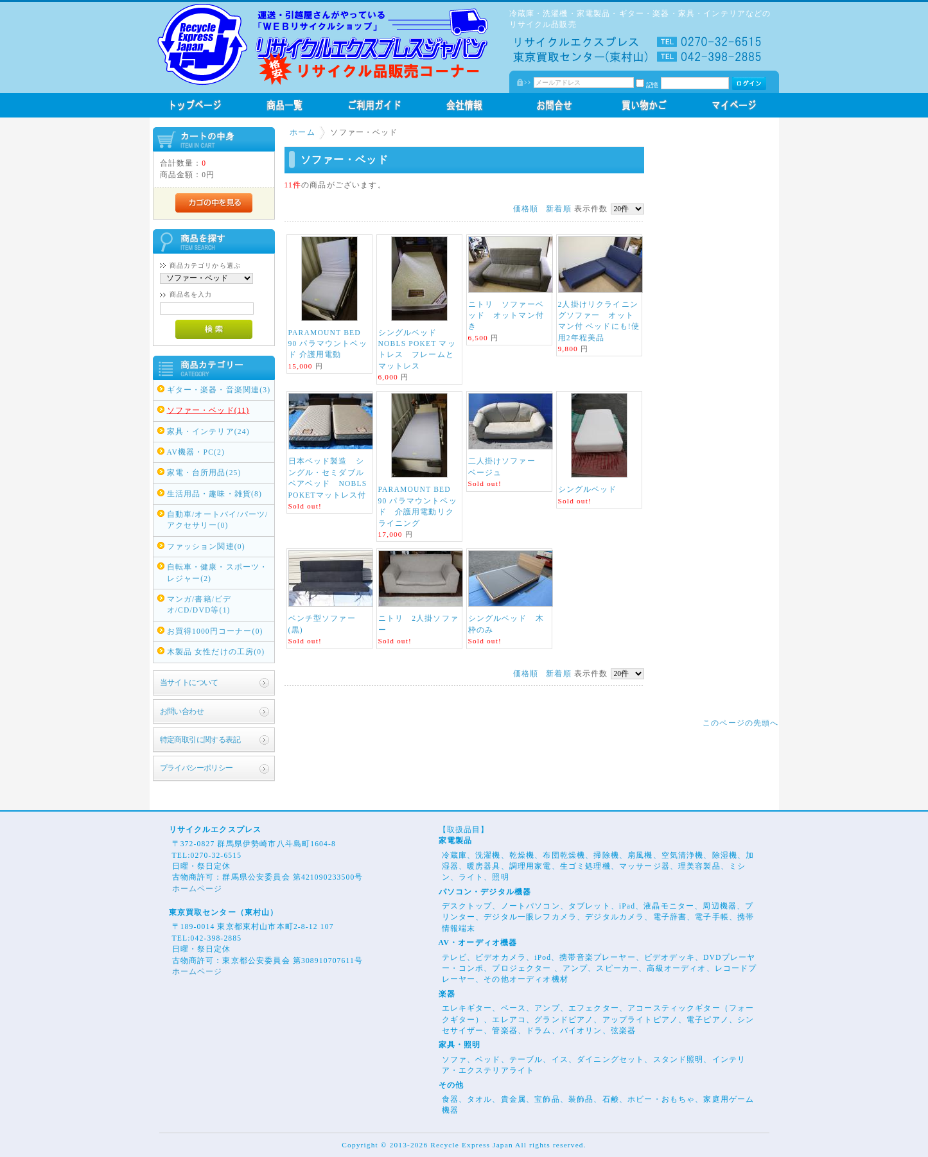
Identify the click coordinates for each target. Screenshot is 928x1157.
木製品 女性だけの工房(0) (216, 652)
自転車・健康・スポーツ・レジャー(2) (217, 572)
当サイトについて (189, 683)
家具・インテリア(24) (208, 432)
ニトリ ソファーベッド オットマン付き (506, 315)
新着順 (558, 209)
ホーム (302, 132)
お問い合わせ (182, 712)
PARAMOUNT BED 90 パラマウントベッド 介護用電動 (327, 344)
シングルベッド (587, 489)
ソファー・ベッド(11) (208, 410)
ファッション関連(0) (206, 547)
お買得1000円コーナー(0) (215, 631)
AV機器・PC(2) (196, 452)
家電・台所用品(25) (204, 473)
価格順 (525, 209)
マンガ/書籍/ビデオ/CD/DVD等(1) (199, 604)
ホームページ (197, 889)
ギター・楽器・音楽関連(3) (219, 390)
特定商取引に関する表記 (200, 740)
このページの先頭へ (740, 723)
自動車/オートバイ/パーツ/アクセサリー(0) (217, 520)
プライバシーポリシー (196, 768)
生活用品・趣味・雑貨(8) (215, 494)
